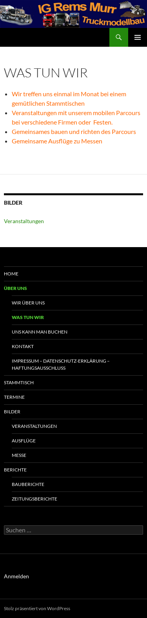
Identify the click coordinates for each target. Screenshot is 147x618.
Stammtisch (19, 382)
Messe (19, 455)
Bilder (12, 411)
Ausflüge (24, 441)
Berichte (15, 470)
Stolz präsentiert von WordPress (37, 608)
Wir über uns (28, 303)
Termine (14, 397)
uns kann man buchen (39, 332)
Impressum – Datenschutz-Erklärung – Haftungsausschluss (61, 364)
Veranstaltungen (24, 221)
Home (11, 274)
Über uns (15, 288)
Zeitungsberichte (34, 499)
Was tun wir (28, 317)
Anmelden (16, 576)
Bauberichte (28, 484)
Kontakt (23, 346)
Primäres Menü (137, 37)
